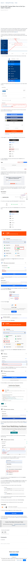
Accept (24, 560)
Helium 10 (2, 2)
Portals (16, 2)
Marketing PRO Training (9, 2)
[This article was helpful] (2, 532)
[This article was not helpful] (5, 532)
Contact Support (14, 554)
